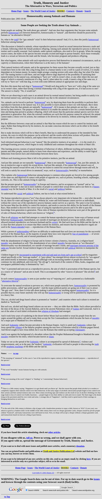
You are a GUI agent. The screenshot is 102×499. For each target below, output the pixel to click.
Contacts (71, 11)
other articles (54, 432)
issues (97, 479)
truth (16, 39)
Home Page (16, 11)
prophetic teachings (15, 346)
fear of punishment (80, 234)
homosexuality (62, 170)
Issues (26, 11)
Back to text (5, 365)
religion (18, 327)
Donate (79, 11)
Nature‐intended (18, 227)
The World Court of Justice (43, 11)
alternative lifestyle (10, 281)
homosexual (13, 33)
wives (54, 222)
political (61, 189)
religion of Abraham (50, 311)
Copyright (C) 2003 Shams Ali (43, 473)
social (51, 189)
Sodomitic (14, 325)
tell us (29, 437)
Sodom (76, 309)
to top (15, 353)
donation (80, 446)
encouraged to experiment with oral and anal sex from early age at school (50, 255)
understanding (23, 231)
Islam (51, 337)
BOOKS (61, 11)
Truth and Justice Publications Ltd (59, 451)
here (89, 459)
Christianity (80, 330)
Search (88, 11)
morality (4, 243)
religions (14, 217)
